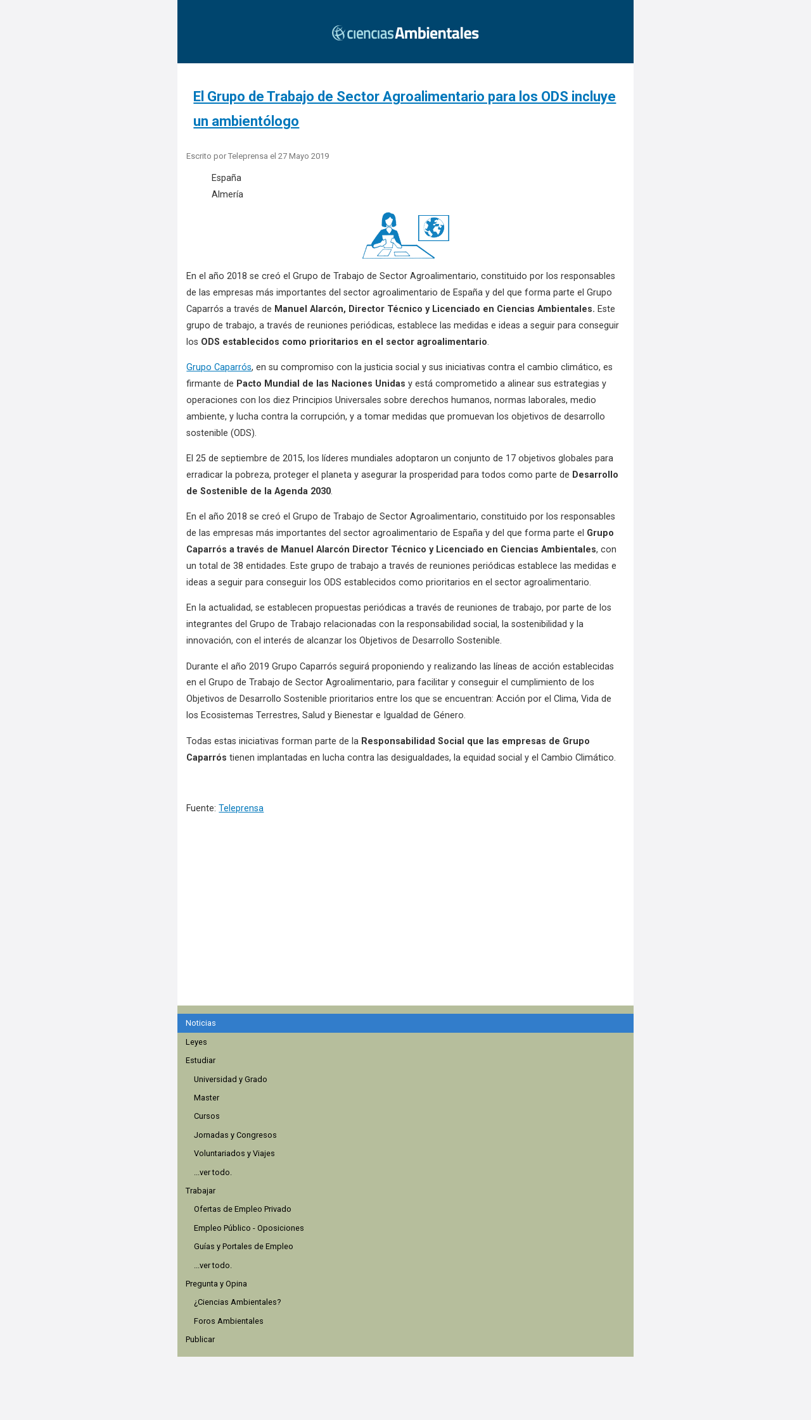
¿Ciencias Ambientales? (237, 1302)
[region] (409, 929)
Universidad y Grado (230, 1079)
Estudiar (200, 1060)
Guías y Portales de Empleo (243, 1246)
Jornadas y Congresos (235, 1135)
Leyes (196, 1042)
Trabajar (200, 1190)
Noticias (201, 1023)
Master (206, 1097)
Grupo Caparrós (219, 367)
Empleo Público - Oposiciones (249, 1228)
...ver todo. (213, 1172)
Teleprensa (241, 808)
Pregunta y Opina (216, 1283)
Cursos (207, 1116)
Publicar (200, 1339)
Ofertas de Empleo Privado (242, 1209)
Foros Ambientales (229, 1321)
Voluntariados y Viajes (234, 1153)
